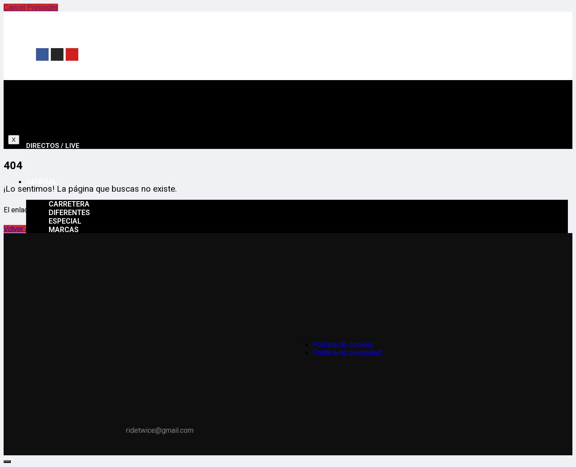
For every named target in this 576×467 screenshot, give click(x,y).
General (41, 182)
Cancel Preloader (31, 7)
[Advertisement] (365, 53)
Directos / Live (53, 146)
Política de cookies (343, 344)
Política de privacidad (347, 352)
